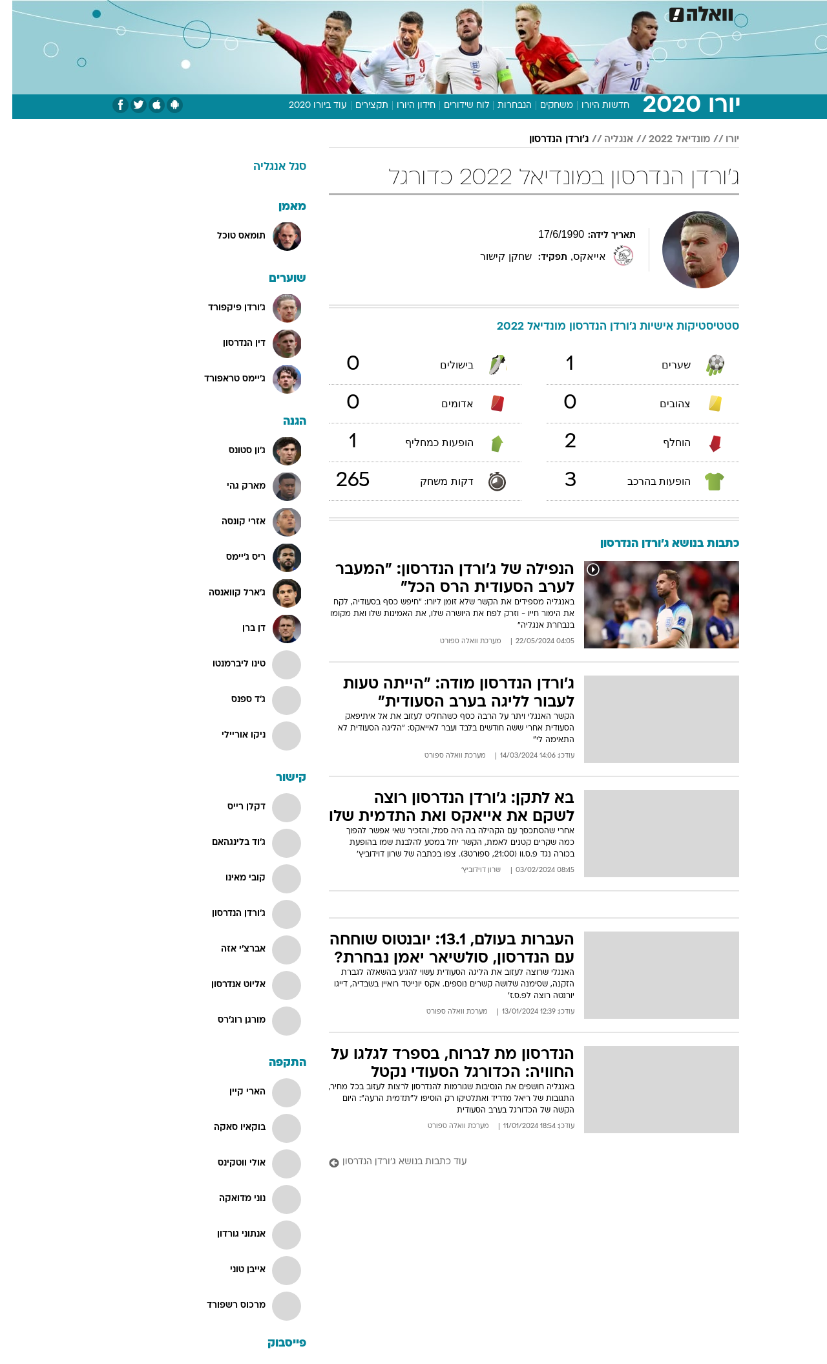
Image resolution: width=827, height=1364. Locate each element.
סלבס (491, 12)
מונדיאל (577, 12)
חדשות (667, 12)
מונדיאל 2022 (667, 139)
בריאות (381, 12)
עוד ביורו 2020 (306, 105)
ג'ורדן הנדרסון (546, 139)
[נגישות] (18, 13)
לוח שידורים (454, 105)
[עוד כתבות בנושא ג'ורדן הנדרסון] (522, 1162)
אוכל (421, 12)
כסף (455, 12)
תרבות (531, 12)
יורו (720, 139)
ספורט (623, 12)
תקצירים (359, 105)
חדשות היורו (593, 105)
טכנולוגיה (288, 12)
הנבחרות (502, 105)
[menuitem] (659, 13)
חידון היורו (403, 105)
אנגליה (606, 139)
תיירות (337, 12)
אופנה (241, 12)
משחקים (544, 105)
